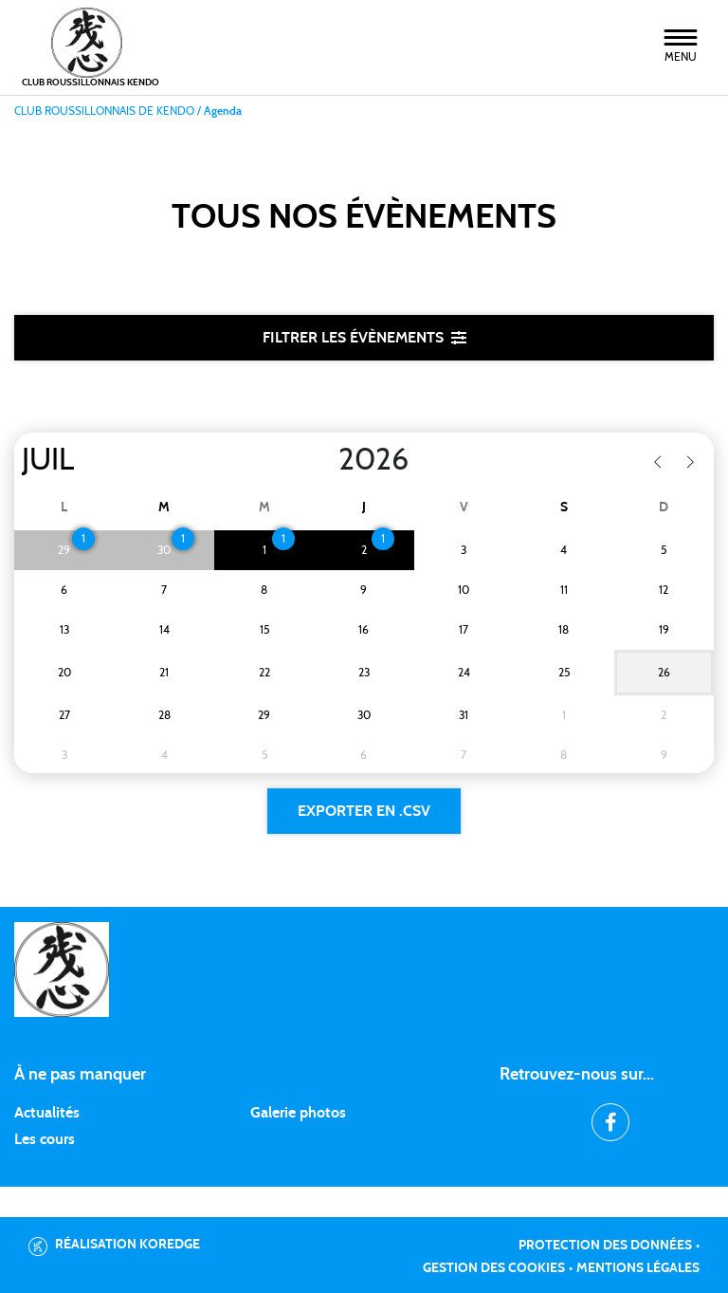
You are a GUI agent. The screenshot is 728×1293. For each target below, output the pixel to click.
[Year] (323, 460)
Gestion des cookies (494, 1268)
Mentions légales (638, 1268)
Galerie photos (298, 1112)
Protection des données (605, 1245)
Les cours (44, 1139)
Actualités (47, 1112)
